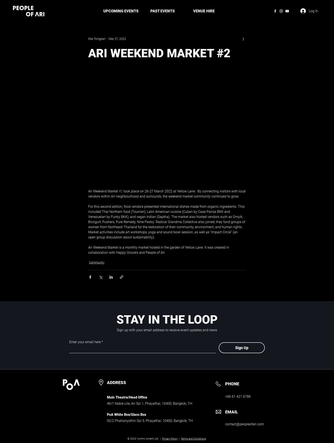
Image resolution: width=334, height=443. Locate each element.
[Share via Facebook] (90, 277)
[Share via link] (121, 277)
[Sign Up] (242, 347)
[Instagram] (281, 11)
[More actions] (243, 38)
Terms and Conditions (193, 438)
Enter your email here (85, 342)
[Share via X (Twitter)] (101, 277)
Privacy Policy (170, 438)
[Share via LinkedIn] (111, 277)
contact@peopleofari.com (244, 424)
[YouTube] (287, 11)
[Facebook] (275, 11)
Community (96, 262)
